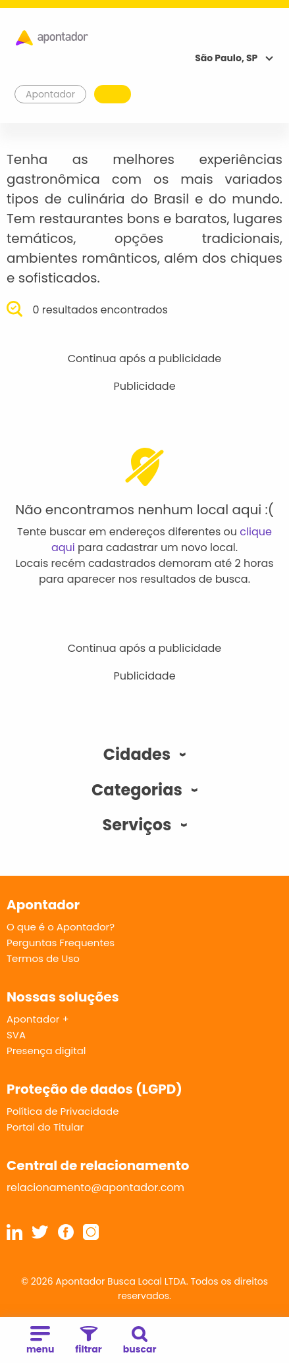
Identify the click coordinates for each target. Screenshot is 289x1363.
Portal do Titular (45, 1127)
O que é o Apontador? (61, 927)
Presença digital (46, 1050)
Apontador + (38, 1019)
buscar (140, 1341)
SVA (16, 1035)
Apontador (51, 94)
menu (40, 1341)
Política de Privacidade (63, 1111)
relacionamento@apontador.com (95, 1187)
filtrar (88, 1341)
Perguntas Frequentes (61, 942)
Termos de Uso (43, 958)
